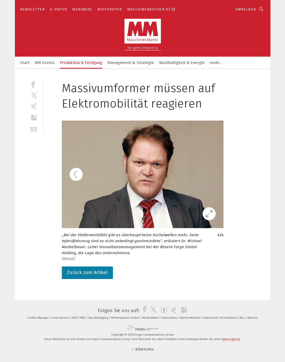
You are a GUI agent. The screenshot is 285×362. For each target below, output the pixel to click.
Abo (242, 317)
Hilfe (83, 317)
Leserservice (60, 317)
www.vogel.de (231, 339)
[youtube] (162, 310)
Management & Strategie (130, 62)
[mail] (34, 129)
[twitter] (34, 95)
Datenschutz (169, 317)
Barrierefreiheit (191, 317)
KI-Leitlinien (229, 317)
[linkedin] (34, 117)
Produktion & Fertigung (81, 62)
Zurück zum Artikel (87, 272)
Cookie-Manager (38, 317)
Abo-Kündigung (98, 317)
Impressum (211, 317)
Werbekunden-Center (125, 317)
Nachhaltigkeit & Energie (182, 62)
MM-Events (45, 62)
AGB (74, 317)
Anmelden (245, 9)
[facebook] (34, 84)
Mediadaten (150, 317)
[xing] (34, 106)
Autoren (252, 317)
